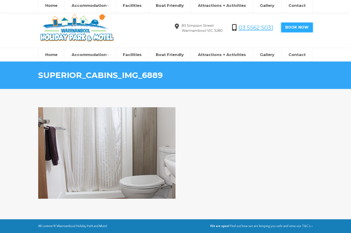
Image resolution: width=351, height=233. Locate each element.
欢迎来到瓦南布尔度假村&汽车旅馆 (258, 4)
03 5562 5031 (256, 27)
